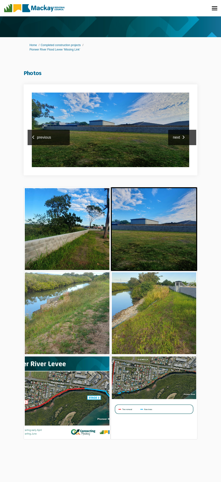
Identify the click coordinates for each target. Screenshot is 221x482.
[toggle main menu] (214, 8)
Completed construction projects (61, 45)
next (176, 137)
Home (33, 45)
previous (44, 137)
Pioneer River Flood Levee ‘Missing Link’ (54, 49)
